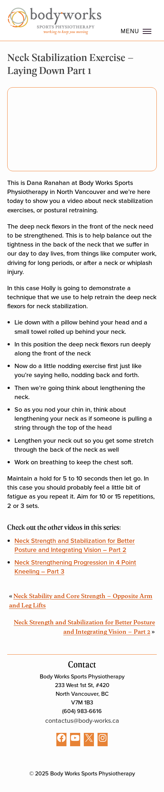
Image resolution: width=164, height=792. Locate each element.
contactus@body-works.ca (82, 720)
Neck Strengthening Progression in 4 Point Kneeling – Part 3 (75, 567)
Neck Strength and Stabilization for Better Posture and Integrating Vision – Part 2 (74, 545)
